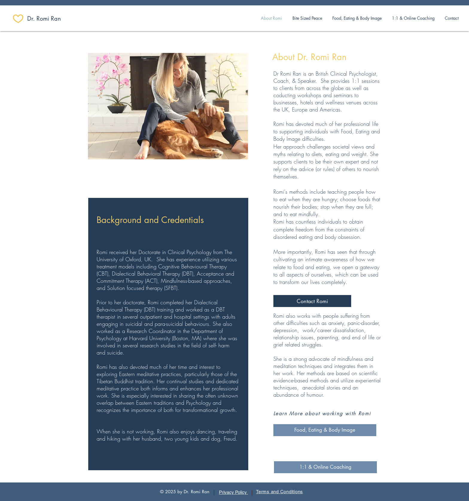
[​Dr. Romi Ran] (48, 19)
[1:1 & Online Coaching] (325, 467)
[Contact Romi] (312, 301)
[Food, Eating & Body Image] (324, 430)
